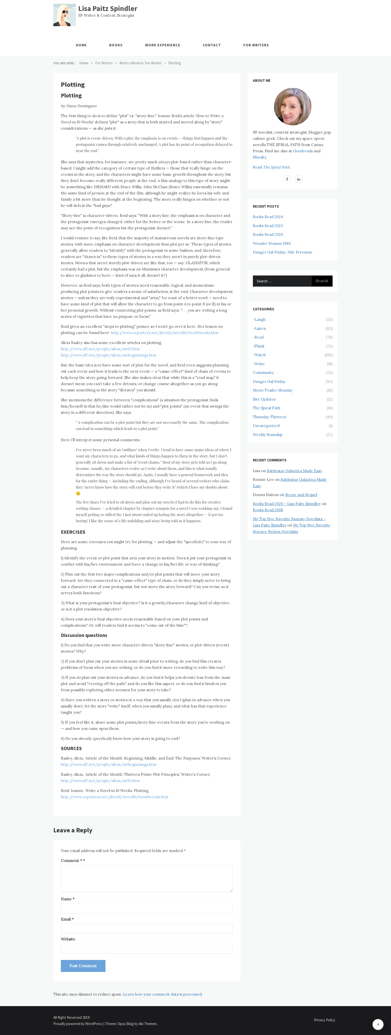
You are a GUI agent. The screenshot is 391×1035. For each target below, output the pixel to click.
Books (116, 45)
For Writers (256, 45)
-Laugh (259, 319)
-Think (259, 346)
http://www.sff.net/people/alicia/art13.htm (100, 348)
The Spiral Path (266, 408)
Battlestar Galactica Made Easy (294, 470)
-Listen (259, 328)
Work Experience (162, 45)
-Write (259, 363)
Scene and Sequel (301, 494)
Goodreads (303, 151)
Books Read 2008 (268, 510)
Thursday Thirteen (269, 417)
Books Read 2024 (268, 216)
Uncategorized (266, 425)
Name (68, 899)
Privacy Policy (324, 1020)
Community (263, 372)
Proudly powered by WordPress (78, 1023)
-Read (258, 337)
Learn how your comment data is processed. (163, 994)
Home (81, 45)
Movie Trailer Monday (273, 390)
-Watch (259, 354)
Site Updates (264, 399)
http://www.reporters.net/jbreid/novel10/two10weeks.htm (164, 332)
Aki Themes (148, 1023)
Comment (71, 860)
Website (68, 939)
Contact (212, 45)
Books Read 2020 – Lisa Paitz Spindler (287, 503)
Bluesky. (260, 157)
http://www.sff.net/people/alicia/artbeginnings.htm (108, 355)
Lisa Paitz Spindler (107, 8)
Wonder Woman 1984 (272, 243)
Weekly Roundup (268, 434)
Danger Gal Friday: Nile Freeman (282, 252)
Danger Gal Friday (269, 381)
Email (67, 919)
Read (272, 167)
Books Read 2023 (268, 225)
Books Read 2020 (268, 234)
